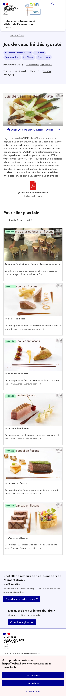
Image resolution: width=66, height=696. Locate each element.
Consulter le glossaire (21, 622)
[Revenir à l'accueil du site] (13, 641)
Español (47, 71)
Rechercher (53, 4)
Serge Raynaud (46, 64)
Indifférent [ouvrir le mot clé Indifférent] (28, 57)
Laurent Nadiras (32, 64)
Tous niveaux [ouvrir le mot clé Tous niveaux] (44, 57)
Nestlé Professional (19, 220)
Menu (61, 4)
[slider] (31, 123)
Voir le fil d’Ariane (17, 35)
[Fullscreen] (58, 123)
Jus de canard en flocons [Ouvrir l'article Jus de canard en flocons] (17, 428)
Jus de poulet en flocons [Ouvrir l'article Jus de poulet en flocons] (16, 373)
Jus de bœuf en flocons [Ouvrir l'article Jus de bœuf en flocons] (16, 483)
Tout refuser (33, 683)
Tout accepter (33, 675)
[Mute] (54, 123)
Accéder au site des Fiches (20, 599)
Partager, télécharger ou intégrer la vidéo (29, 129)
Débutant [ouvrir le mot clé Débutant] (39, 52)
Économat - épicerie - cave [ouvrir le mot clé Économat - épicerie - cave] (18, 52)
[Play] (33, 109)
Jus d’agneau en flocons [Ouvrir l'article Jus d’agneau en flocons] (16, 537)
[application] (33, 109)
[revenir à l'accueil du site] (33, 22)
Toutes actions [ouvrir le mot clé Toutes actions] (12, 57)
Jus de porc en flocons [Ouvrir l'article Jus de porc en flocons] (15, 318)
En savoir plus (33, 691)
